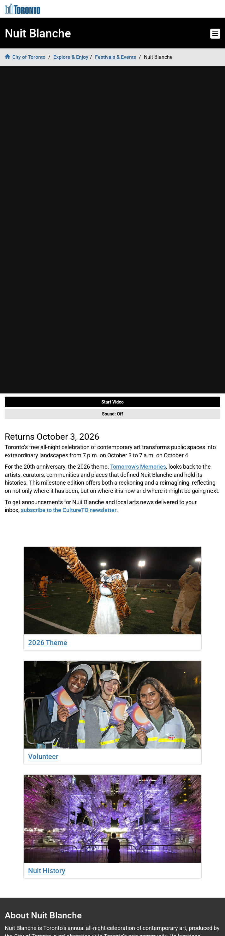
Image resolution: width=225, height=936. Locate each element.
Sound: (112, 413)
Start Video (112, 401)
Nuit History (46, 870)
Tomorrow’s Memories (138, 466)
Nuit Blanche (38, 33)
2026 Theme (47, 642)
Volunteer (43, 756)
